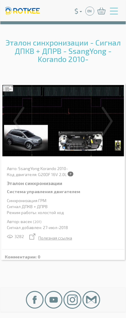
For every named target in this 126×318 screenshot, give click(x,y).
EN (89, 11)
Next (107, 121)
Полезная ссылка (50, 237)
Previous (19, 121)
